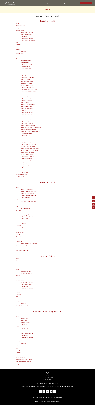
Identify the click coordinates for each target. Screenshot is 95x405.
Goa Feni (24, 110)
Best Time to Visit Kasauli (28, 152)
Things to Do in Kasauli (27, 154)
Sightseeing (18, 225)
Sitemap (47, 9)
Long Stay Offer (25, 36)
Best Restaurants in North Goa (29, 137)
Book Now (86, 3)
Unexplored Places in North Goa (29, 89)
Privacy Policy (19, 170)
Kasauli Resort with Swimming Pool (30, 248)
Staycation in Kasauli (27, 133)
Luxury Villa (24, 324)
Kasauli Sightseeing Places (28, 87)
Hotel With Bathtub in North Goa (23, 361)
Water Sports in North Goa (28, 156)
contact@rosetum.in (43, 383)
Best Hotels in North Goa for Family (30, 148)
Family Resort (19, 241)
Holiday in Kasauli (26, 72)
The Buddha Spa (26, 208)
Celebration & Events (20, 53)
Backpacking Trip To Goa (27, 70)
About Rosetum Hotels (21, 176)
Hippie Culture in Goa (27, 158)
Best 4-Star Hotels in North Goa (23, 305)
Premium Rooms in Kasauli (28, 193)
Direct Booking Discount (27, 333)
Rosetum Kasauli (47, 182)
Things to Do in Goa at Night (28, 146)
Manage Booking (59, 397)
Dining (46, 3)
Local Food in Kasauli (27, 64)
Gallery (63, 3)
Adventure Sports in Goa (27, 106)
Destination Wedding (36, 3)
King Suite (24, 320)
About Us (18, 49)
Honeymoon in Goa (20, 357)
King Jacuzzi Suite (26, 197)
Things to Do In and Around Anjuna (30, 150)
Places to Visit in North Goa (28, 104)
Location (18, 234)
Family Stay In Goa (20, 364)
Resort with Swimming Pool (22, 245)
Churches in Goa (26, 118)
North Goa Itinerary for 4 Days (29, 129)
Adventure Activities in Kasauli (29, 91)
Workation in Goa (26, 139)
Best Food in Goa (26, 97)
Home (17, 23)
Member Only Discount (27, 38)
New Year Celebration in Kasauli (29, 74)
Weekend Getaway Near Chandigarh (30, 160)
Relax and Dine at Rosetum (28, 40)
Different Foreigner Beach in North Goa (31, 131)
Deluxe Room (25, 263)
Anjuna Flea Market (26, 165)
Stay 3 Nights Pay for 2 (27, 32)
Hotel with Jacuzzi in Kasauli (22, 250)
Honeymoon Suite (26, 322)
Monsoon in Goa (26, 95)
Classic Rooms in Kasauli (27, 189)
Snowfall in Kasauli (26, 60)
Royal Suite (24, 267)
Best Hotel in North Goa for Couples (24, 359)
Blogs (17, 58)
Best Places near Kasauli (27, 108)
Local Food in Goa (26, 75)
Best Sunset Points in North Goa (29, 125)
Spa (17, 56)
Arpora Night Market (27, 164)
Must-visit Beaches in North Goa (29, 144)
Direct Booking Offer (27, 34)
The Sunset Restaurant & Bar (29, 201)
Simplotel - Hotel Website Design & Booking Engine (50, 401)
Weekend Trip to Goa (27, 83)
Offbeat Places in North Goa (28, 77)
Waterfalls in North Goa (27, 116)
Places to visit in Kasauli (27, 98)
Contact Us (69, 3)
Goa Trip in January (26, 68)
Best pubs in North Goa (27, 119)
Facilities (18, 221)
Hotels (27, 3)
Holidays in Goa (25, 62)
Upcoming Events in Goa (27, 81)
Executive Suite (25, 265)
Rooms (17, 187)
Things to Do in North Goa (28, 85)
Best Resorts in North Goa (22, 174)
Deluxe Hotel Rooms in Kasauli (29, 191)
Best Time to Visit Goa (27, 112)
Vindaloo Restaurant (26, 271)
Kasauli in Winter (26, 79)
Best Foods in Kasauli (27, 114)
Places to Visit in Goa (27, 100)
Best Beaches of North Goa (28, 141)
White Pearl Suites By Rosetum (47, 311)
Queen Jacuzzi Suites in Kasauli (29, 195)
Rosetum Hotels (47, 21)
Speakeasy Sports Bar (27, 273)
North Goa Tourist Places (28, 93)
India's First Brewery (26, 167)
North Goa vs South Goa (27, 142)
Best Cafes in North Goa (27, 123)
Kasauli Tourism (25, 102)
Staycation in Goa (26, 66)
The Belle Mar (25, 328)
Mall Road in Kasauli (26, 121)
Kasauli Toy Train (26, 135)
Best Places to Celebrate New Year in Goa (31, 127)
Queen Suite (25, 318)
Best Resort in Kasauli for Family (29, 243)
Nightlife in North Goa (27, 162)
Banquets (18, 204)
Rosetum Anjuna (47, 256)
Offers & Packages (54, 3)
